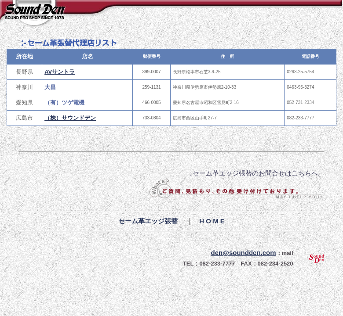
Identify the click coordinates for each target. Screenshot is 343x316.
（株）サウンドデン (70, 118)
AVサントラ (59, 71)
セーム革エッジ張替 (148, 221)
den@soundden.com (243, 252)
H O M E (212, 221)
